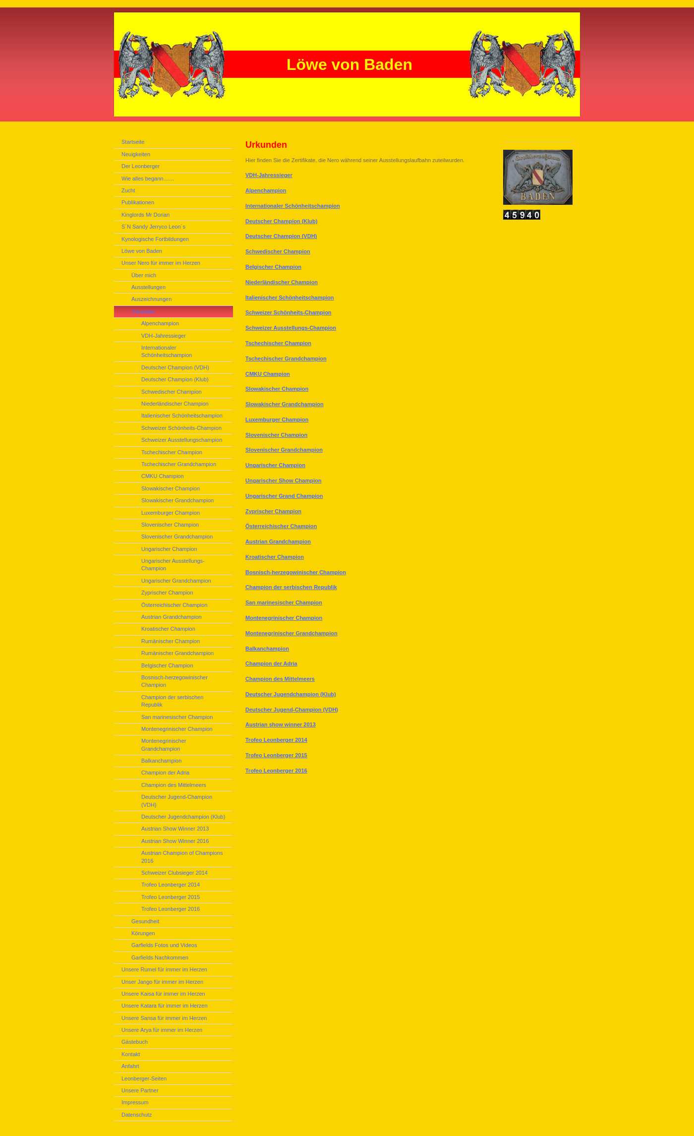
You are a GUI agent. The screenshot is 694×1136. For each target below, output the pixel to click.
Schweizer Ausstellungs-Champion (290, 328)
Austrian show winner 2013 (280, 724)
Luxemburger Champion (276, 419)
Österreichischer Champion (281, 526)
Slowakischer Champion (276, 389)
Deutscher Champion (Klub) (281, 221)
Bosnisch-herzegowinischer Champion (295, 572)
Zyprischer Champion (273, 511)
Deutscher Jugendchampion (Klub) (290, 694)
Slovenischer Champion (276, 435)
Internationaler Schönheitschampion (292, 206)
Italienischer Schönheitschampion (289, 297)
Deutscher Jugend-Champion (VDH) (291, 710)
